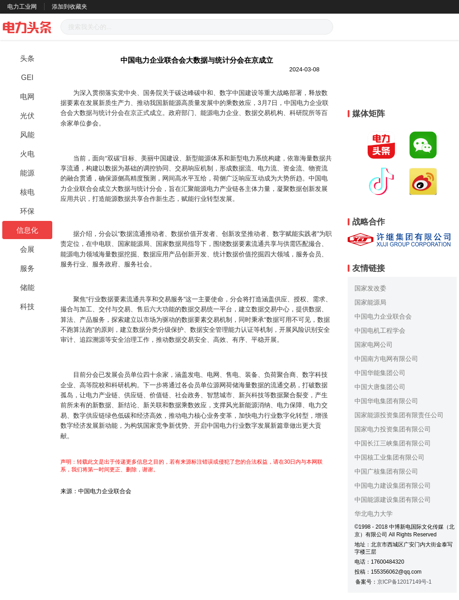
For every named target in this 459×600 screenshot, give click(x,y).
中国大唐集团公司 (379, 386)
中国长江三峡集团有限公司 (392, 443)
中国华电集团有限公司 (386, 401)
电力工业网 (22, 6)
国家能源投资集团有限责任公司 (399, 415)
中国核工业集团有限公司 (389, 457)
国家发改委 (370, 288)
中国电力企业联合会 (383, 316)
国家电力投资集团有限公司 (392, 429)
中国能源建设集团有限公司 (392, 499)
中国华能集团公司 (379, 372)
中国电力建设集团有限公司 (392, 485)
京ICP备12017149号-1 (404, 582)
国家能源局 (370, 302)
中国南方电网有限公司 (386, 358)
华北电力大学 (373, 513)
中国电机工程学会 (379, 330)
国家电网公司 (373, 344)
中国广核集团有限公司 (386, 471)
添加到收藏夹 (69, 6)
